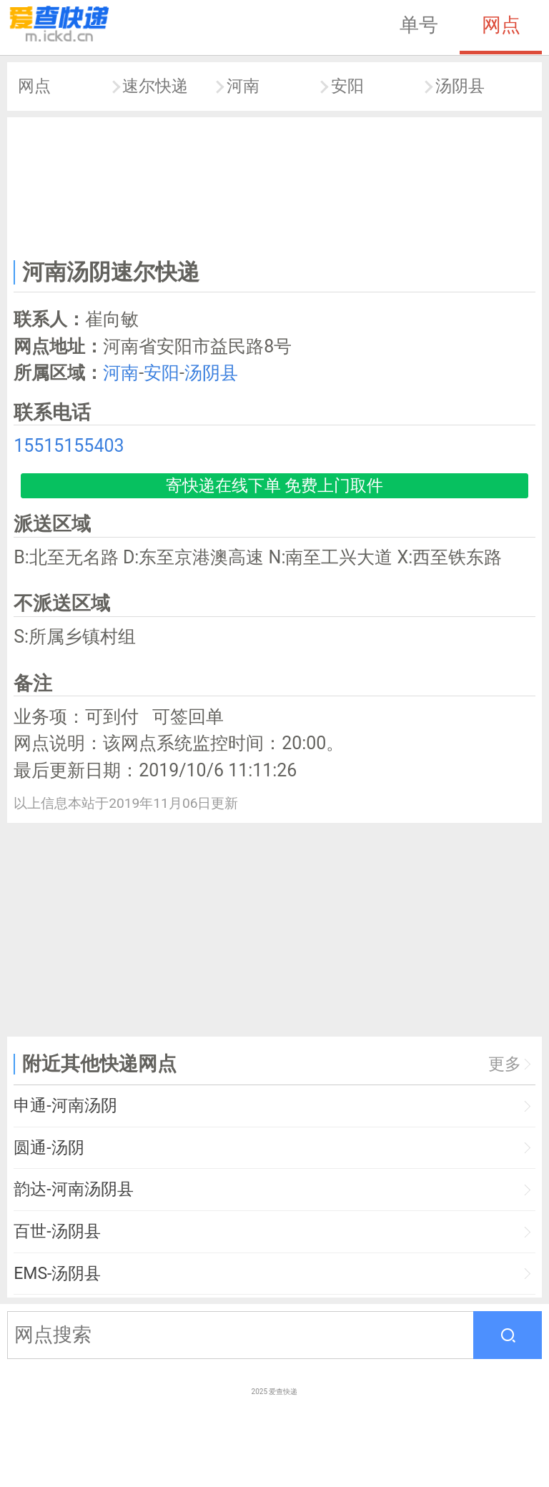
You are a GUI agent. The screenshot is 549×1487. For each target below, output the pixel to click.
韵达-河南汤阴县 (73, 1189)
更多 (504, 1064)
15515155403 (69, 445)
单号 (419, 25)
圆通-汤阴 (49, 1147)
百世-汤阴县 (57, 1231)
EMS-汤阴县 (57, 1273)
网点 (501, 25)
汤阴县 (460, 86)
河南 (243, 86)
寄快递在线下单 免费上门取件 (275, 485)
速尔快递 (155, 86)
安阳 (347, 86)
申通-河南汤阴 (65, 1105)
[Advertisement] (275, 185)
